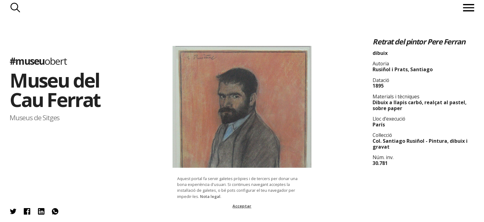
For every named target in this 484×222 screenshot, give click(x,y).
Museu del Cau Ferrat (55, 90)
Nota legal (210, 196)
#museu (38, 61)
